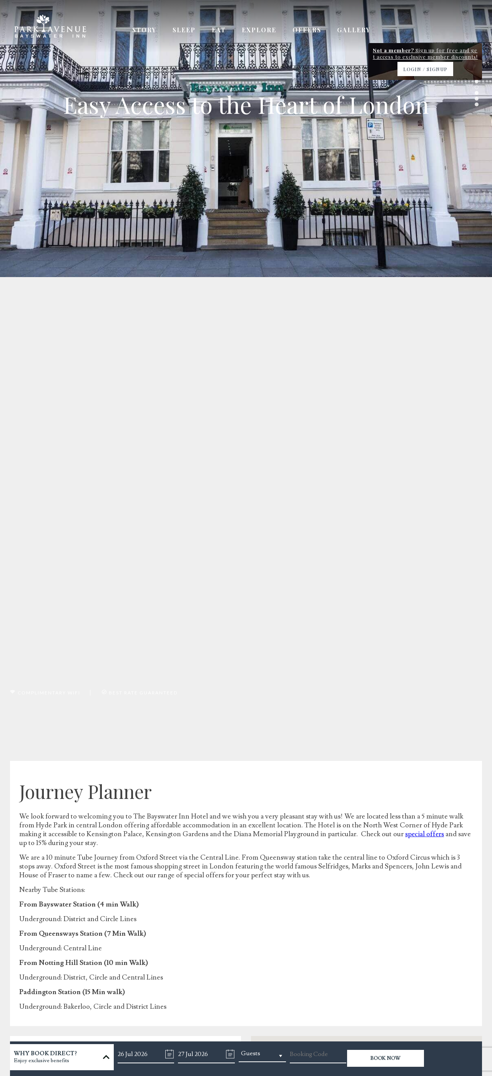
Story (144, 31)
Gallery (357, 31)
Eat (220, 31)
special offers (425, 834)
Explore (261, 31)
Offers (309, 31)
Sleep (184, 31)
